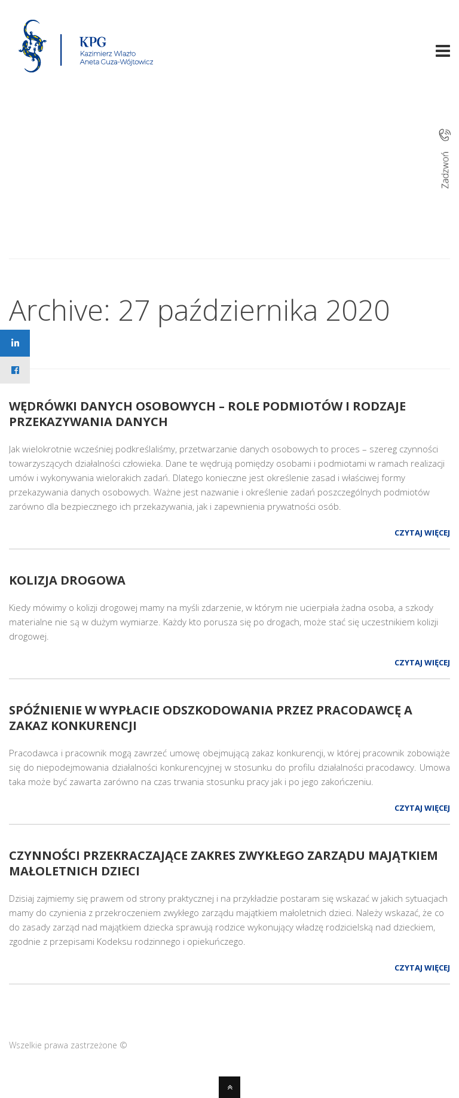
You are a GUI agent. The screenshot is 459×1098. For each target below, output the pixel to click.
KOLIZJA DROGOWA (67, 580)
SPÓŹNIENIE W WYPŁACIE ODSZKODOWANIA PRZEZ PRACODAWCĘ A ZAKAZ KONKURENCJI (210, 718)
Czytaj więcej (422, 532)
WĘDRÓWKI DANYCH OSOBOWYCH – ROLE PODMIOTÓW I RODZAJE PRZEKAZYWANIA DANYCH (207, 414)
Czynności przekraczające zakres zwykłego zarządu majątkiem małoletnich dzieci (223, 863)
